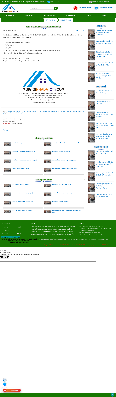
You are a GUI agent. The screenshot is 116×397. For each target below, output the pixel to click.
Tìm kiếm (19, 345)
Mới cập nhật (101, 147)
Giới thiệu (5, 339)
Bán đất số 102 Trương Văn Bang (57, 298)
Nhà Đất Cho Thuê (49, 15)
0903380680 (6, 2)
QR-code (17, 349)
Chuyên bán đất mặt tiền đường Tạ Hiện (19, 306)
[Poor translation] (6, 369)
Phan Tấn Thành (81, 179)
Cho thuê (101, 86)
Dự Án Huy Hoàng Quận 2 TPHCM (60, 351)
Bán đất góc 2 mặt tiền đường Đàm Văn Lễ (19, 265)
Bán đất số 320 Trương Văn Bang (17, 298)
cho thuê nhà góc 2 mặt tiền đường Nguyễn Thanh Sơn (105, 125)
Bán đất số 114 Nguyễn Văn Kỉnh (57, 265)
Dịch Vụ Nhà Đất (71, 15)
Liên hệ (104, 15)
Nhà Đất (19, 339)
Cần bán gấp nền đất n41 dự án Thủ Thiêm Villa (104, 42)
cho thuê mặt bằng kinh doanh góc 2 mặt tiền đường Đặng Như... (104, 136)
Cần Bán (100, 26)
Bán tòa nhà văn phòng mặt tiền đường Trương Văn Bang (62, 323)
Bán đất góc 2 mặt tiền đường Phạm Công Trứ (20, 273)
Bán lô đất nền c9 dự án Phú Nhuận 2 (18, 323)
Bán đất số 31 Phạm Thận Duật (16, 256)
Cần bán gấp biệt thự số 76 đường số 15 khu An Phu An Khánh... (104, 54)
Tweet (5, 242)
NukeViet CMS (79, 351)
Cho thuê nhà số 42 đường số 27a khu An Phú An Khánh (104, 115)
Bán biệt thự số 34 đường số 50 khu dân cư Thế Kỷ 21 (63, 256)
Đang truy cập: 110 (7, 349)
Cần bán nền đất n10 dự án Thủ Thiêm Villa (104, 64)
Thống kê (5, 345)
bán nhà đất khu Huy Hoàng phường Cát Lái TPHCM (103, 76)
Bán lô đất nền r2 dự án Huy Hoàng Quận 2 (60, 273)
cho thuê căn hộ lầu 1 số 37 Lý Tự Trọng (104, 92)
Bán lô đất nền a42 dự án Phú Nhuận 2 (18, 315)
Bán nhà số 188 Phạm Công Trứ (16, 282)
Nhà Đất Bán (29, 15)
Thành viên (6, 342)
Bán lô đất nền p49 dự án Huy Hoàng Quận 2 (60, 282)
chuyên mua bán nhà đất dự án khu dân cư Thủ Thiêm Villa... (104, 33)
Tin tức (89, 15)
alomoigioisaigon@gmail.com (24, 2)
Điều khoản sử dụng (103, 351)
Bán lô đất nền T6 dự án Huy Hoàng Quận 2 (60, 306)
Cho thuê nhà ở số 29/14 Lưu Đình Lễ (104, 103)
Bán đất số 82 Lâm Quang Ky (56, 315)
